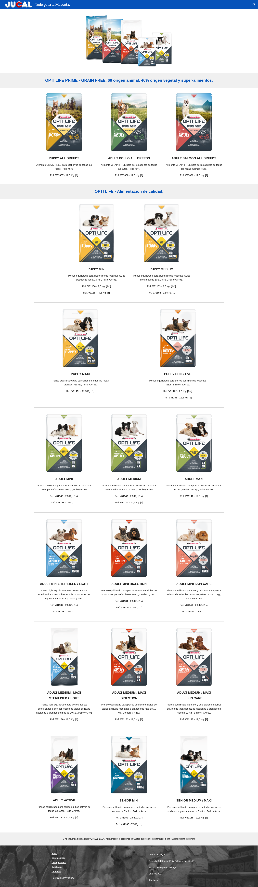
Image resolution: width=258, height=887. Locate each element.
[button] (254, 5)
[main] (129, 80)
